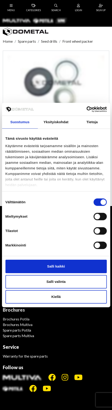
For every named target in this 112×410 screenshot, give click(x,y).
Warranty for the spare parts (25, 356)
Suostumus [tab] (20, 122)
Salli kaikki (56, 266)
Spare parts (27, 41)
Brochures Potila (16, 319)
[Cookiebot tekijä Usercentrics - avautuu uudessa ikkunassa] (86, 109)
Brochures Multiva (17, 324)
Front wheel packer (77, 41)
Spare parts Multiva (18, 335)
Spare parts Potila (17, 330)
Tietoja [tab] (92, 122)
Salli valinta (56, 282)
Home (8, 41)
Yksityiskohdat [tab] (56, 122)
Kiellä (56, 297)
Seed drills (49, 41)
